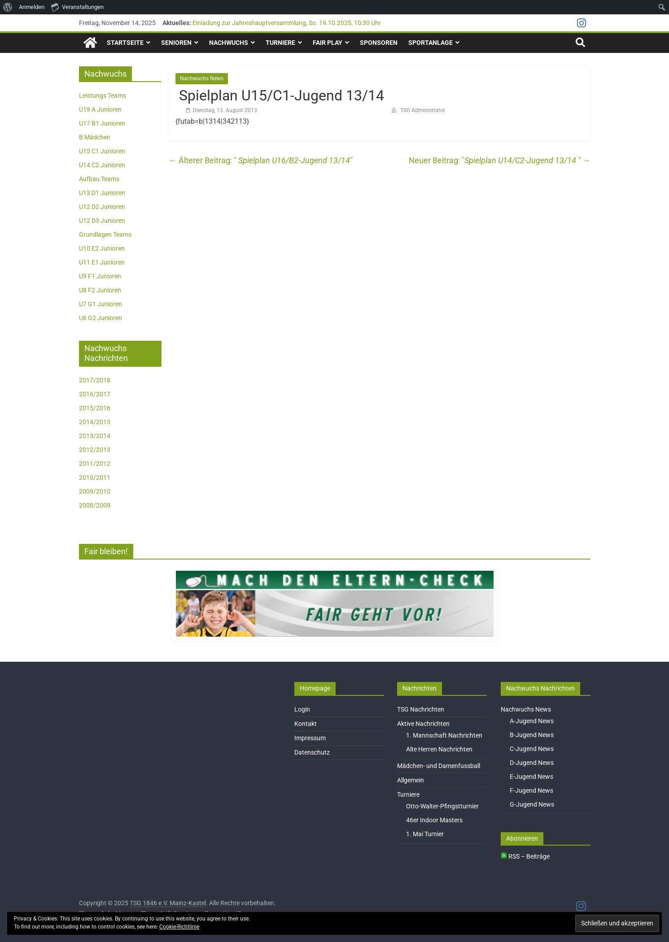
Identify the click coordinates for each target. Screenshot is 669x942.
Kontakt (305, 723)
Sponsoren (379, 42)
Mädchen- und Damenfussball (438, 765)
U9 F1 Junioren (100, 276)
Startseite (125, 42)
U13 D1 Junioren (102, 192)
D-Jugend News (532, 762)
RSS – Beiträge (525, 856)
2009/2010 (94, 491)
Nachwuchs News (201, 78)
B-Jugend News (532, 734)
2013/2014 (94, 435)
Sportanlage (430, 42)
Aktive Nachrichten (423, 723)
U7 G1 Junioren (100, 304)
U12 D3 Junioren (102, 220)
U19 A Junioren (100, 109)
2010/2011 (94, 477)
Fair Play (327, 42)
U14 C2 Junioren (102, 165)
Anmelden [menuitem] (31, 7)
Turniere (280, 42)
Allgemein (410, 780)
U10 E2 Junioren (102, 248)
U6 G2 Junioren (100, 317)
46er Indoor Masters (434, 820)
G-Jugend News (532, 804)
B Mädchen (94, 137)
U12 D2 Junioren (102, 206)
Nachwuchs (228, 42)
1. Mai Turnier (425, 834)
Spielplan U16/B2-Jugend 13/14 (259, 160)
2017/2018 (94, 380)
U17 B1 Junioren (102, 123)
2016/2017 (94, 394)
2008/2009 (94, 505)
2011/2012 (94, 463)
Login (302, 709)
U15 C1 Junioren (102, 151)
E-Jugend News (531, 776)
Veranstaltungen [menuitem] (77, 6)
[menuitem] (8, 7)
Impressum (310, 738)
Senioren (176, 42)
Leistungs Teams (102, 95)
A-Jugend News (532, 721)
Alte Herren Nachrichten (439, 749)
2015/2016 (94, 408)
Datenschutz (312, 752)
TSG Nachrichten (420, 709)
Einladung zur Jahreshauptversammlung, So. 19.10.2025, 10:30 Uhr (286, 22)
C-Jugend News (532, 748)
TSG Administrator (422, 110)
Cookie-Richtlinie (179, 927)
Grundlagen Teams (105, 234)
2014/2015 (94, 421)
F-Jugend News (531, 790)
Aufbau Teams (99, 178)
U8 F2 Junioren (100, 290)
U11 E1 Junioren (102, 262)
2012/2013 (94, 449)
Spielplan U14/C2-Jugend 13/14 (527, 160)
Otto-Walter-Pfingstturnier (442, 806)
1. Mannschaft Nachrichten (444, 735)
